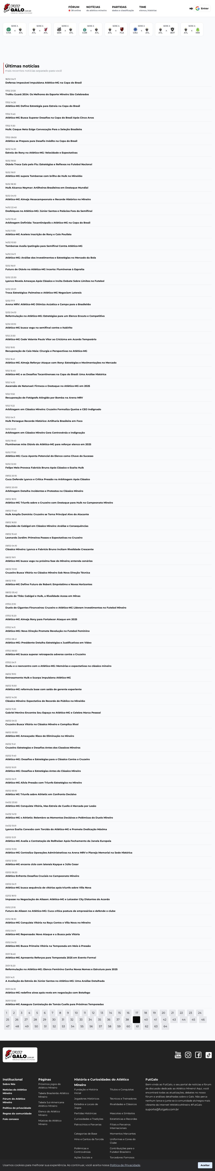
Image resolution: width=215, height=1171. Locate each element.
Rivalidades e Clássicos (123, 1104)
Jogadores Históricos (86, 1098)
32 (71, 1019)
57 (100, 1026)
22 (181, 1012)
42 (164, 1019)
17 (137, 1012)
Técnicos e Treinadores (123, 1098)
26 (16, 1019)
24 (199, 1012)
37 (118, 1019)
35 (99, 1019)
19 (154, 1012)
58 (109, 1026)
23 (190, 1012)
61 (137, 1026)
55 (81, 1026)
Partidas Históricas (85, 1113)
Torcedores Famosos (122, 1157)
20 (163, 1012)
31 (63, 1019)
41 (155, 1019)
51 (45, 1026)
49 (27, 1026)
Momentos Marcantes (123, 1133)
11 (85, 1012)
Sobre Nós (9, 1084)
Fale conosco (11, 1119)
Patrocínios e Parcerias (87, 1124)
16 (128, 1012)
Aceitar (205, 1165)
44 (184, 1019)
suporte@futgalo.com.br (162, 1109)
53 (63, 1026)
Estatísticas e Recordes (123, 1118)
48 (17, 1026)
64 (165, 1026)
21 (172, 1012)
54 (72, 1026)
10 (76, 1012)
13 (102, 1012)
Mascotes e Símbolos (122, 1113)
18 (145, 1012)
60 (128, 1026)
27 (26, 1019)
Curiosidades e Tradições (88, 1118)
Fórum (74, 8)
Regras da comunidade (17, 1113)
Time (148, 8)
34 (90, 1019)
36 (108, 1019)
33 (80, 1019)
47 (7, 1026)
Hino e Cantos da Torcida (89, 1139)
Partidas (123, 8)
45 (193, 1019)
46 (203, 1019)
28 (35, 1019)
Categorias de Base (85, 1133)
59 (119, 1026)
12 (93, 1012)
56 (91, 1026)
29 (44, 1019)
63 (156, 1026)
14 (110, 1012)
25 (7, 1019)
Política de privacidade (17, 1107)
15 (119, 1012)
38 (127, 1019)
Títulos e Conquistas (122, 1089)
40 (146, 1019)
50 (36, 1026)
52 (54, 1026)
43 (174, 1019)
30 (54, 1019)
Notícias (96, 8)
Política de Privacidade (125, 1165)
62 (146, 1026)
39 (136, 1019)
